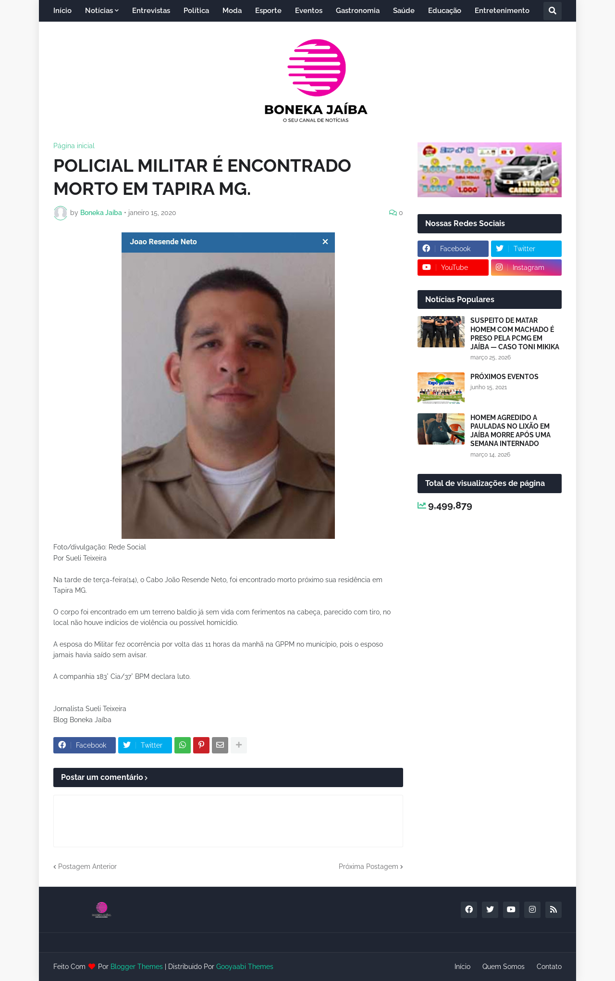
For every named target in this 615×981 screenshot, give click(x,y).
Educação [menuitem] (444, 10)
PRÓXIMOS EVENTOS (504, 377)
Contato (549, 966)
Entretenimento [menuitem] (502, 10)
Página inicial (74, 145)
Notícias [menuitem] (99, 10)
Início (462, 966)
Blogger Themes (137, 966)
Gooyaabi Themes (244, 966)
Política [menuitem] (196, 10)
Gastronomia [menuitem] (358, 10)
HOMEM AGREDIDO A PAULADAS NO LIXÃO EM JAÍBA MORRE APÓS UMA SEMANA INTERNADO (510, 431)
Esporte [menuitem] (268, 10)
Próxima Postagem (368, 866)
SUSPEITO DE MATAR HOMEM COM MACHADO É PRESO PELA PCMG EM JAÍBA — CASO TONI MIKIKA (514, 334)
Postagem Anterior (87, 866)
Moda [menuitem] (232, 10)
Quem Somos (503, 966)
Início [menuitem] (62, 10)
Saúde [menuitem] (404, 10)
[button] (552, 11)
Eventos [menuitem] (308, 10)
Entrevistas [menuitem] (151, 10)
